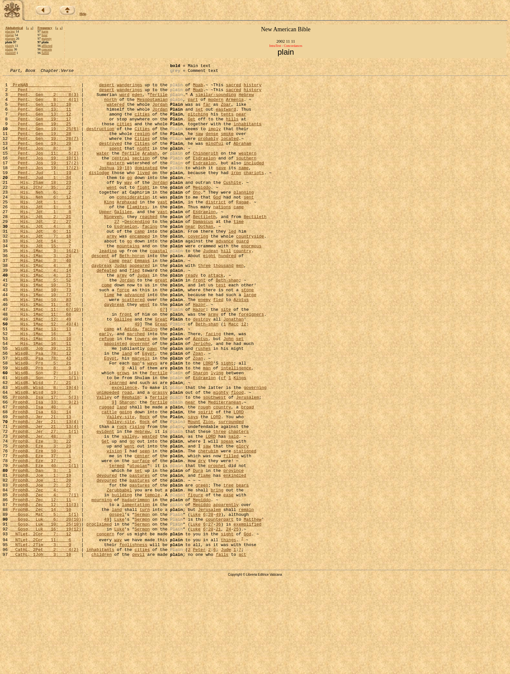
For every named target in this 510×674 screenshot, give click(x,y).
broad (247, 475)
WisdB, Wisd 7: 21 (40, 446)
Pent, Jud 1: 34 (40, 200)
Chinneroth (205, 170)
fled (134, 311)
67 (162, 358)
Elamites (137, 235)
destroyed (110, 159)
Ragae (242, 229)
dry (202, 540)
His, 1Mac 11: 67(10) (45, 358)
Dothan (205, 258)
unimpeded (108, 458)
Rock (145, 487)
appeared (139, 305)
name (244, 188)
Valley (104, 463)
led (232, 264)
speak (227, 516)
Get (191, 129)
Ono (196, 217)
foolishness (133, 640)
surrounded (231, 493)
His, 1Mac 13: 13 (40, 381)
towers (142, 393)
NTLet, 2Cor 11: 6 (40, 634)
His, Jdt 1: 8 (40, 241)
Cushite (232, 206)
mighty (221, 458)
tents (227, 124)
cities (142, 124)
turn (145, 598)
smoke (227, 147)
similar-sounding (215, 100)
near (241, 124)
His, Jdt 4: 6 (40, 258)
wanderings (129, 88)
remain (246, 598)
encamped (139, 270)
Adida (130, 381)
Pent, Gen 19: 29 (40, 159)
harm (45, 31)
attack (215, 317)
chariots (254, 194)
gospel (117, 604)
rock (122, 499)
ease (228, 581)
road (127, 458)
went (112, 211)
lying (217, 434)
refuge (106, 393)
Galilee (123, 241)
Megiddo (202, 211)
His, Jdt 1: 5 (40, 229)
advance (225, 276)
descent (100, 293)
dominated (146, 188)
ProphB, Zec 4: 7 (40, 575)
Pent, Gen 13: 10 (40, 112)
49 (137, 375)
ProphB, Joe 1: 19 (40, 557)
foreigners (251, 364)
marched (136, 387)
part (193, 106)
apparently (225, 592)
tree (228, 569)
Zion (208, 493)
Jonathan (233, 370)
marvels (141, 417)
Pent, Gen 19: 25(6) (44, 141)
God (217, 223)
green (201, 569)
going (125, 481)
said (233, 510)
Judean (210, 288)
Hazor (199, 352)
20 (210, 604)
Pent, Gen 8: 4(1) (44, 106)
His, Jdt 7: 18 (40, 270)
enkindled (234, 557)
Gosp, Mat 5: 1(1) (44, 604)
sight (227, 422)
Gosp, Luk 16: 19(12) (45, 622)
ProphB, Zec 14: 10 (40, 598)
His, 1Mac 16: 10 (40, 393)
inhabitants (248, 135)
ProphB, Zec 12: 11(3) (44, 592)
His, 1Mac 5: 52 (40, 323)
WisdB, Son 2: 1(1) (44, 434)
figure (195, 581)
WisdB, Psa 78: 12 (40, 411)
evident (105, 504)
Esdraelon (204, 176)
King (109, 229)
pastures (139, 557)
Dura (198, 551)
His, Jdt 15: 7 (40, 282)
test (221, 329)
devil (138, 652)
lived (143, 194)
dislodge (99, 194)
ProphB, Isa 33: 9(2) (44, 469)
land (127, 411)
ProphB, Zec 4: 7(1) (44, 581)
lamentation (136, 592)
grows (123, 434)
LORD (208, 422)
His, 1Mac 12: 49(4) (44, 375)
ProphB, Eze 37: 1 (40, 534)
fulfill (45, 53)
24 (228, 622)
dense (212, 147)
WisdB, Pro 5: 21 (40, 422)
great (161, 323)
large (250, 340)
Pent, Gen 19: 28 (40, 147)
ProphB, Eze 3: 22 (40, 516)
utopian (138, 545)
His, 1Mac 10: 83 (40, 346)
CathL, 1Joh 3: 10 (40, 652)
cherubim (208, 528)
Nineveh (113, 247)
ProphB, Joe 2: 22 (40, 569)
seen (145, 528)
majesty (47, 38)
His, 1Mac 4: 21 (40, 317)
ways (152, 422)
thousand (223, 305)
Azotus (241, 346)
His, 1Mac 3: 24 (40, 293)
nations (222, 235)
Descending (137, 252)
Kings (240, 440)
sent (249, 223)
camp (140, 264)
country (242, 288)
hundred (227, 293)
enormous (251, 282)
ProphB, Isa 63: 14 (40, 481)
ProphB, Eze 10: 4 (40, 528)
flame (204, 557)
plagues (10, 38)
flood (237, 458)
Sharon (200, 434)
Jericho (202, 399)
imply (214, 141)
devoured (107, 557)
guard (242, 276)
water (103, 170)
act (242, 652)
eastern (116, 182)
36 (218, 616)
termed (117, 545)
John (228, 393)
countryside (250, 270)
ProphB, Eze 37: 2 (40, 540)
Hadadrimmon (136, 586)
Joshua (106, 188)
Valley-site (121, 487)
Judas (120, 305)
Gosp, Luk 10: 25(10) (45, 616)
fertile (159, 100)
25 (236, 622)
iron (236, 194)
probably (208, 153)
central (120, 176)
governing (255, 452)
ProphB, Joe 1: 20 (40, 563)
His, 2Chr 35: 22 (40, 211)
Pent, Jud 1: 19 (40, 194)
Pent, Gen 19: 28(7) (44, 153)
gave (221, 188)
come (106, 329)
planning (244, 217)
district (216, 229)
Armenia (235, 106)
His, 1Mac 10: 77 (40, 340)
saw (199, 147)
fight (143, 211)
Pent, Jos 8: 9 (40, 165)
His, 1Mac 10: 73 (40, 334)
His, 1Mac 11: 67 (40, 352)
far (206, 112)
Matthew (253, 610)
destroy (202, 370)
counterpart (220, 610)
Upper (105, 241)
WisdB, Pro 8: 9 (40, 428)
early (105, 387)
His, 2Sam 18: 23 (40, 206)
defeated (107, 311)
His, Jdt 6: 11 (40, 264)
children (101, 652)
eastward (226, 118)
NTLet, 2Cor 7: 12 (40, 627)
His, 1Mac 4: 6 (40, 305)
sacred (233, 88)
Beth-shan (227, 323)
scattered (133, 346)
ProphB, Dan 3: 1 (40, 551)
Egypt (148, 411)
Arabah (149, 170)
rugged (106, 475)
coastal (159, 288)
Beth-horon (132, 293)
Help (83, 14)
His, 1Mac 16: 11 (40, 399)
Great (161, 370)
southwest (214, 463)
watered (116, 112)
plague (9, 35)
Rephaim (131, 463)
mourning (101, 586)
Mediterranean (224, 469)
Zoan (198, 411)
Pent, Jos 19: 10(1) (44, 176)
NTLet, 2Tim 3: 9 (40, 640)
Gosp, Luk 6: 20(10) (45, 610)
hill (226, 288)
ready (191, 317)
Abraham (242, 159)
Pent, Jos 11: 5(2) (44, 170)
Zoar (226, 112)
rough (204, 475)
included (254, 182)
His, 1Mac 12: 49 (40, 370)
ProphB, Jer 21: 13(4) (44, 493)
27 (116, 252)
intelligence (236, 428)
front (199, 323)
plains (9, 49)
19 (119, 188)
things (228, 634)
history (253, 88)
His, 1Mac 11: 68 (40, 364)
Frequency (44, 28)
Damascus (203, 252)
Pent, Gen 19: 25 (40, 135)
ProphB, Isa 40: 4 (40, 475)
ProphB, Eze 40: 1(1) (44, 545)
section (141, 176)
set (199, 118)
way (128, 206)
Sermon (142, 604)
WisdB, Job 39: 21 (40, 405)
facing (149, 258)
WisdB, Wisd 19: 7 (40, 458)
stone (247, 334)
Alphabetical (14, 28)
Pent (40, 94)
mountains (128, 282)
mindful (214, 159)
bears (242, 569)
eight (209, 293)
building (122, 581)
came (239, 235)
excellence (124, 452)
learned (118, 446)
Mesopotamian (152, 106)
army (112, 270)
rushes (203, 405)
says (193, 487)
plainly (9, 46)
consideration (133, 223)
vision (114, 528)
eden (137, 100)
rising (137, 499)
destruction (100, 141)
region (142, 147)
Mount (194, 493)
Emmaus (142, 299)
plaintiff (10, 53)
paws (152, 405)
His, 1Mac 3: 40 (40, 299)
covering (198, 270)
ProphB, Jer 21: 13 (40, 487)
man (136, 422)
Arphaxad (127, 229)
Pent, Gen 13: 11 (40, 118)
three (204, 305)
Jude (226, 646)
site (226, 358)
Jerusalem (247, 463)
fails (222, 652)
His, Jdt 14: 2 (40, 276)
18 (126, 188)
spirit (205, 481)
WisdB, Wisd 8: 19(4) (44, 452)
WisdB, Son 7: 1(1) (44, 440)
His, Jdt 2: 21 (40, 247)
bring (217, 575)
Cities (142, 141)
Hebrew (246, 100)
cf (223, 440)
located (230, 153)
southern (246, 176)
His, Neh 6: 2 (40, 217)
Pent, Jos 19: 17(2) (44, 182)
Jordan (160, 112)
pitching (198, 124)
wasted (149, 510)
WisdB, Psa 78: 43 (40, 417)
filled (231, 534)
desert (106, 88)
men (240, 305)
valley (129, 510)
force (123, 334)
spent (115, 165)
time (239, 252)
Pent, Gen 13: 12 (40, 124)
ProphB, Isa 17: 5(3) (44, 463)
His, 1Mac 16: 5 (40, 387)
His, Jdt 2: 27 (40, 252)
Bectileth (204, 247)
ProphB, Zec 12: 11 (40, 586)
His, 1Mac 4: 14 (40, 311)
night (143, 165)
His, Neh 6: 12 (40, 223)
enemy (204, 346)
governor (139, 399)
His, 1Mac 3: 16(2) (44, 288)
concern (47, 49)
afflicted (47, 46)
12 (243, 375)
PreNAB (40, 88)
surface (141, 540)
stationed (245, 528)
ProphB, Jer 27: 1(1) (44, 504)
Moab (198, 88)
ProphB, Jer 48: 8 (40, 510)
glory (242, 522)
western (248, 170)
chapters (238, 504)
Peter (199, 646)
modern (215, 106)
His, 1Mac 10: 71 (40, 329)
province (233, 551)
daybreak (101, 305)
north (110, 106)
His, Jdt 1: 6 (40, 235)
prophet (217, 545)
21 (218, 622)
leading (108, 288)
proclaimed (99, 616)
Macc (233, 375)
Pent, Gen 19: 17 (40, 129)
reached (148, 247)
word (124, 100)
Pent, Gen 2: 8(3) (44, 100)
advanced (134, 340)
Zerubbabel (119, 575)
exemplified (248, 616)
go (129, 200)
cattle (109, 481)
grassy (160, 458)
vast (162, 229)
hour (44, 35)
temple (152, 581)
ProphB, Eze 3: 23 (40, 522)
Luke (195, 604)
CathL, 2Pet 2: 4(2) (44, 646)
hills (232, 129)
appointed (115, 399)
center (142, 534)
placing (10, 31)
